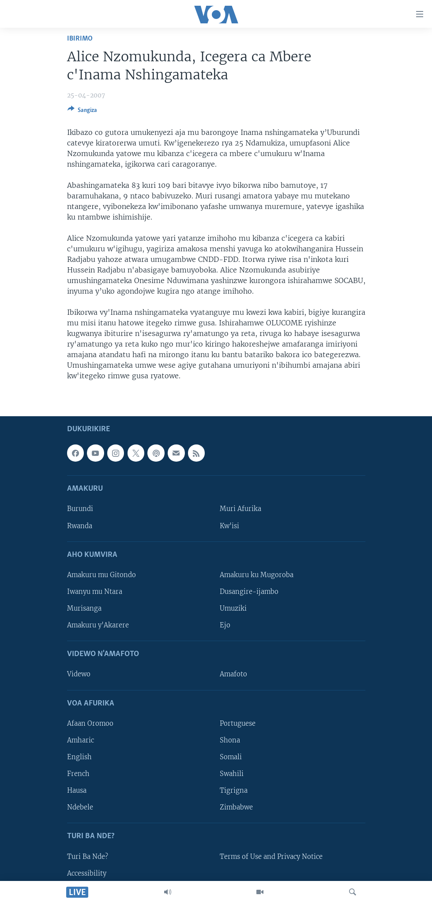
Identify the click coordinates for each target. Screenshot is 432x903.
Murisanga (84, 608)
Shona (230, 740)
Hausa (76, 791)
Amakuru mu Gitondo (101, 575)
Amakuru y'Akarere (98, 625)
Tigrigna (234, 791)
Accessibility (86, 873)
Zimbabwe (236, 807)
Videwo (78, 674)
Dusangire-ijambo (249, 592)
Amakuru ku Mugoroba (256, 575)
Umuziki (233, 608)
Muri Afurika (240, 509)
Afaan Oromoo (90, 724)
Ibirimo (80, 38)
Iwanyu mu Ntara (94, 592)
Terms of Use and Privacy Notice (271, 856)
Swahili (232, 774)
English (79, 757)
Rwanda (79, 526)
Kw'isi (229, 526)
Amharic (80, 740)
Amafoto (233, 674)
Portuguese (237, 724)
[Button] (82, 111)
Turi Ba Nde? (87, 856)
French (78, 774)
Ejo (225, 625)
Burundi (80, 509)
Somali (231, 757)
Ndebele (80, 807)
